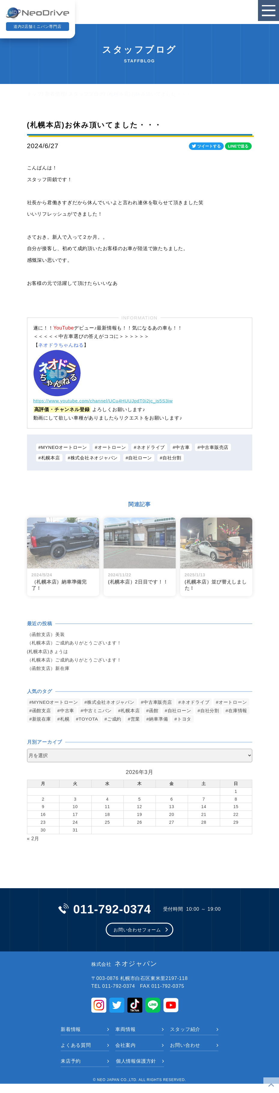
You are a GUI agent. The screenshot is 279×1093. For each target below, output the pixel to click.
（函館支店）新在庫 (49, 669)
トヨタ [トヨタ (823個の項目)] (39, 728)
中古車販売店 (224, 447)
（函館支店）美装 (47, 635)
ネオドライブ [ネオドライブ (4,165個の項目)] (205, 702)
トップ (34, 94)
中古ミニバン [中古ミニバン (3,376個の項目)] (141, 711)
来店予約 (71, 1070)
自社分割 (179, 458)
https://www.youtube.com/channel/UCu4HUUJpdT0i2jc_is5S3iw (107, 400)
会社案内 (125, 1054)
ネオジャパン (124, 973)
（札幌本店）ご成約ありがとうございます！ (77, 643)
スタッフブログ (86, 94)
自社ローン (146, 458)
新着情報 (55, 94)
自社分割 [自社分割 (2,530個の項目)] (42, 719)
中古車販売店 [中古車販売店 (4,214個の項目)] (165, 702)
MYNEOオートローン (65, 447)
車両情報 (125, 1038)
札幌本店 (51, 458)
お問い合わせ (185, 1054)
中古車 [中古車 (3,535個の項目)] (108, 711)
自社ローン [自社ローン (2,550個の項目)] (226, 711)
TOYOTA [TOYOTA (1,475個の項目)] (150, 719)
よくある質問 (76, 1054)
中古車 (190, 447)
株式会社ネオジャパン (97, 458)
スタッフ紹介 (185, 1038)
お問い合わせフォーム (137, 938)
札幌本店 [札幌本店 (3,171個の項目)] (175, 711)
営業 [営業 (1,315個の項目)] (200, 719)
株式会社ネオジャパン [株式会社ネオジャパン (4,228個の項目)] (116, 702)
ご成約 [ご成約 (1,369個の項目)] (177, 719)
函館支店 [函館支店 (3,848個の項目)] (82, 711)
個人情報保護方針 (136, 1070)
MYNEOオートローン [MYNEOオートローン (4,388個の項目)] (56, 702)
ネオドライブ (157, 447)
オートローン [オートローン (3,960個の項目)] (47, 711)
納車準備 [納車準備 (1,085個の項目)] (224, 719)
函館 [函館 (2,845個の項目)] (200, 711)
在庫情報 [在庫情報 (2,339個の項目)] (72, 719)
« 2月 (33, 847)
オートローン (116, 447)
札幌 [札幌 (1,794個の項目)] (126, 719)
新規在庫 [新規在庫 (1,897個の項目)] (101, 719)
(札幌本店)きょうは (49, 652)
